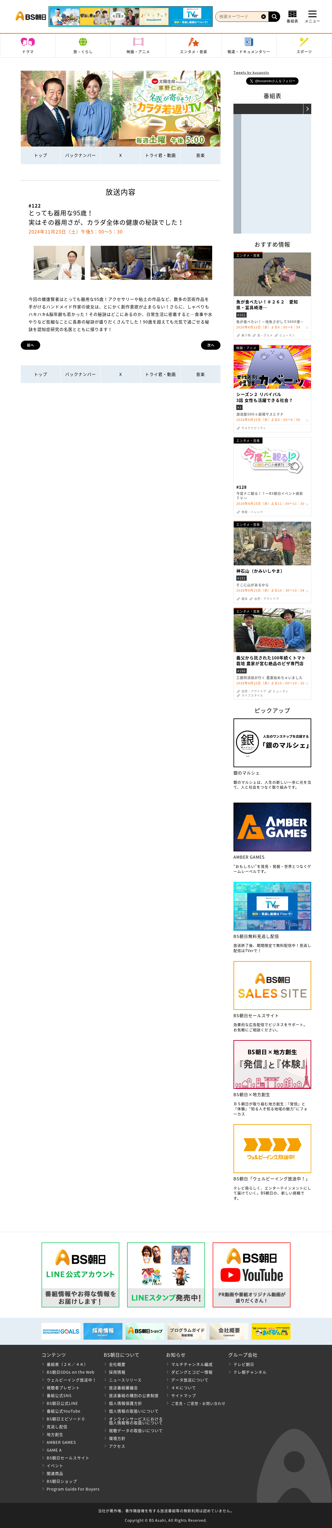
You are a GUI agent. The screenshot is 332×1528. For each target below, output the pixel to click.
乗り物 (246, 335)
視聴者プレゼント (63, 1388)
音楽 (200, 155)
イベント (55, 1466)
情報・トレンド (252, 512)
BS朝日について (122, 1354)
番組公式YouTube (63, 1411)
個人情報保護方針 (125, 1403)
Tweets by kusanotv (251, 72)
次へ (211, 344)
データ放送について (190, 1380)
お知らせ (176, 1354)
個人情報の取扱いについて (134, 1411)
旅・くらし (83, 51)
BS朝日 (31, 16)
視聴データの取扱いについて (136, 1430)
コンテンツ (54, 1354)
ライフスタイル (252, 695)
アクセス (117, 1446)
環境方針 (117, 1438)
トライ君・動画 (160, 155)
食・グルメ (265, 335)
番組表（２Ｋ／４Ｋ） (67, 1364)
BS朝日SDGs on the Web (70, 1372)
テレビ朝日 (243, 1364)
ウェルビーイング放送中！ (71, 1380)
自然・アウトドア (266, 598)
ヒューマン (287, 335)
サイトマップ (183, 1395)
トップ (40, 155)
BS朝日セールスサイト (68, 1458)
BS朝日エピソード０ (66, 1419)
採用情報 (117, 1372)
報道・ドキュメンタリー (248, 51)
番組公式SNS (59, 1395)
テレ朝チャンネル (250, 1372)
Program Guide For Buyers (73, 1489)
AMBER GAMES (61, 1442)
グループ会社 (243, 1354)
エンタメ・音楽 (193, 51)
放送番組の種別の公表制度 (134, 1395)
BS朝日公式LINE (62, 1403)
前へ (30, 344)
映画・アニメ (138, 51)
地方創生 (55, 1434)
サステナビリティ (253, 428)
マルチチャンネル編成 (192, 1364)
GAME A (54, 1450)
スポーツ (304, 51)
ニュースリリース (125, 1380)
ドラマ (28, 51)
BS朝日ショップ (62, 1481)
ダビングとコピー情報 (192, 1372)
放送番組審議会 (123, 1388)
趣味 (244, 598)
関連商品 (55, 1473)
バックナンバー (80, 155)
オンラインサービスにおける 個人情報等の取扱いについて (133, 1421)
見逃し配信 (57, 1427)
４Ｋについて (183, 1388)
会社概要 (117, 1364)
